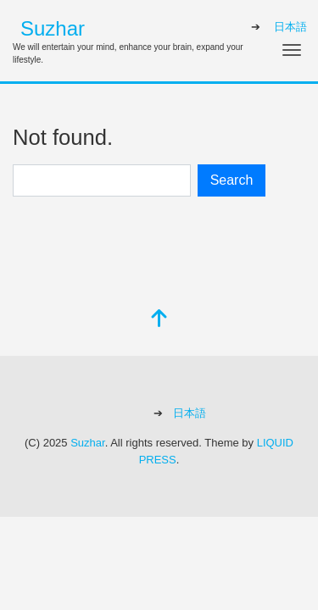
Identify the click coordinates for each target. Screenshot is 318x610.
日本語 (290, 26)
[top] (159, 319)
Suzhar (52, 28)
